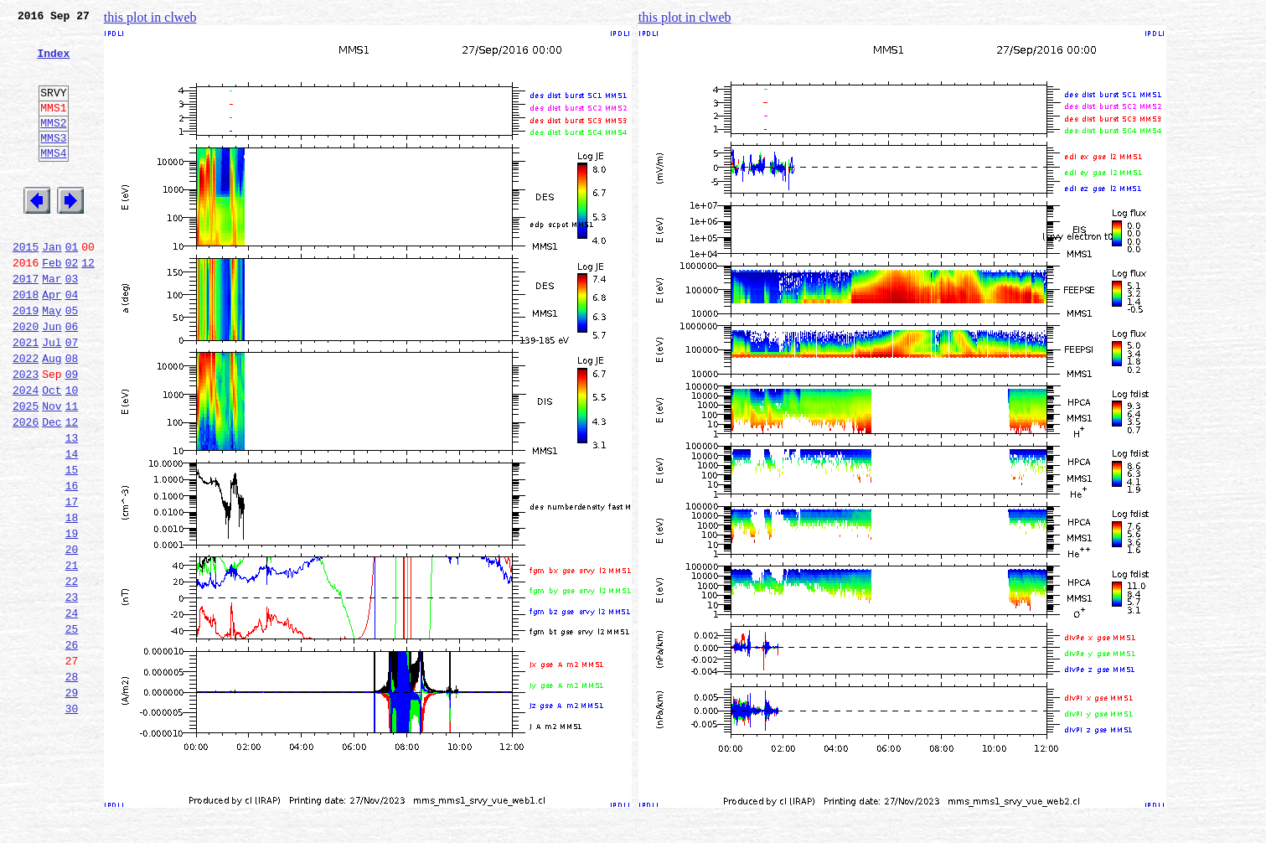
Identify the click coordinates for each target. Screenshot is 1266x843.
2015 (26, 286)
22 (72, 673)
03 (72, 323)
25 (72, 729)
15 (72, 544)
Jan (51, 286)
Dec (51, 489)
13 (72, 507)
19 (72, 618)
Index (53, 62)
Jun (51, 378)
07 (72, 397)
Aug (51, 415)
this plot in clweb (150, 17)
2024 (26, 452)
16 (72, 563)
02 (72, 305)
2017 (26, 323)
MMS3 (53, 162)
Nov (51, 470)
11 (72, 470)
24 (72, 710)
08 (72, 415)
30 (72, 821)
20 (72, 636)
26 (72, 747)
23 (72, 692)
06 (72, 378)
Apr (51, 341)
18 (72, 600)
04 (72, 341)
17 (72, 581)
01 (72, 286)
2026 (26, 489)
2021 (26, 397)
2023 (26, 434)
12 (88, 305)
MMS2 (53, 145)
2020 (26, 378)
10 (72, 452)
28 (72, 784)
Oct (51, 452)
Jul (51, 397)
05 (72, 360)
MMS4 (53, 180)
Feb (51, 305)
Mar (51, 323)
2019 (26, 360)
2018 (26, 341)
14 (72, 526)
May (51, 360)
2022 (26, 415)
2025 (26, 470)
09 (72, 434)
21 (72, 655)
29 (72, 802)
